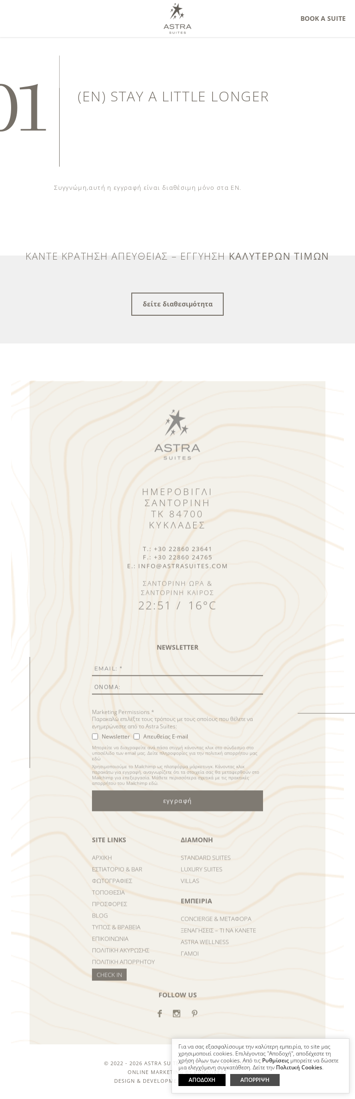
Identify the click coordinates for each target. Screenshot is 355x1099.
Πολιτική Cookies (299, 1067)
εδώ (96, 765)
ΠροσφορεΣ (109, 910)
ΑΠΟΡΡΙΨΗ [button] (254, 1080)
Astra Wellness (205, 948)
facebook (159, 1020)
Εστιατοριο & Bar (117, 875)
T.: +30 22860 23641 (178, 555)
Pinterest (194, 1020)
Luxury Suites (201, 875)
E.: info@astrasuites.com (177, 572)
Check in (109, 981)
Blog (100, 922)
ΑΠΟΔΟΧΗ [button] (202, 1080)
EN (235, 187)
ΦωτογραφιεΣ (112, 887)
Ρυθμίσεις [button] (275, 1060)
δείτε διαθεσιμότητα (178, 304)
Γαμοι (190, 959)
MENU (19, 17)
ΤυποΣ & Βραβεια (116, 933)
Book (323, 18)
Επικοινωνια (110, 945)
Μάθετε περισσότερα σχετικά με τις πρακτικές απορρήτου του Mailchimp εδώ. (170, 787)
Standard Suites (206, 864)
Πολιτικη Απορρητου (123, 968)
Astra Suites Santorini (177, 18)
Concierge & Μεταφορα (216, 925)
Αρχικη (102, 864)
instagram (176, 1020)
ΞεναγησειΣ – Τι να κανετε (218, 936)
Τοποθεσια (108, 898)
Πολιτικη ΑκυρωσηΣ (120, 956)
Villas (190, 887)
